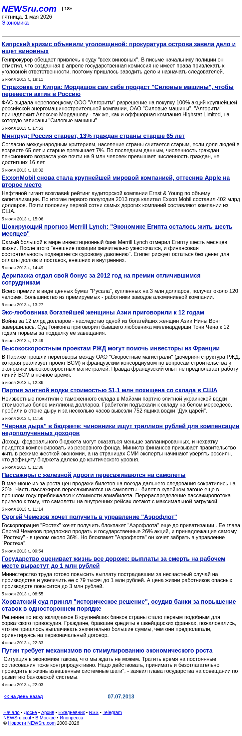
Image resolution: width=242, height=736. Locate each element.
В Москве (45, 717)
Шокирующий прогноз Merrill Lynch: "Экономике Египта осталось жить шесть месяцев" (117, 230)
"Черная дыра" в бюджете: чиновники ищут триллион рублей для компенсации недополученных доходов (120, 429)
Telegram (112, 712)
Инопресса (72, 717)
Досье (30, 712)
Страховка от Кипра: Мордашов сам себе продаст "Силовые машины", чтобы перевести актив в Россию (118, 90)
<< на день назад (23, 696)
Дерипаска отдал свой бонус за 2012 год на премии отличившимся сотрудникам (101, 279)
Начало (11, 712)
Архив (47, 712)
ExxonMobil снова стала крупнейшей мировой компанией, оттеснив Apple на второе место (116, 181)
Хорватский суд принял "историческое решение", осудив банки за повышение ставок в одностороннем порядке (119, 605)
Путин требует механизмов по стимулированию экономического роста (107, 650)
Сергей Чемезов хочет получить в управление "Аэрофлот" (89, 517)
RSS (94, 712)
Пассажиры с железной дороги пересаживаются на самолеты (94, 475)
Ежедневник (72, 712)
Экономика (15, 23)
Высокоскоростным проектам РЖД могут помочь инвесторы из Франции (111, 348)
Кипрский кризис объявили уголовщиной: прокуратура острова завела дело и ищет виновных (119, 48)
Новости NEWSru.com (32, 723)
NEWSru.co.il (17, 717)
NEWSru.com (29, 9)
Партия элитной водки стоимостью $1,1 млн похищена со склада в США (109, 390)
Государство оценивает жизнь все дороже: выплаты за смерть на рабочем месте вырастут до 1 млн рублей (113, 562)
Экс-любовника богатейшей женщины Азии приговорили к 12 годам (103, 312)
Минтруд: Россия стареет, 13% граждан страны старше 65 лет (93, 136)
